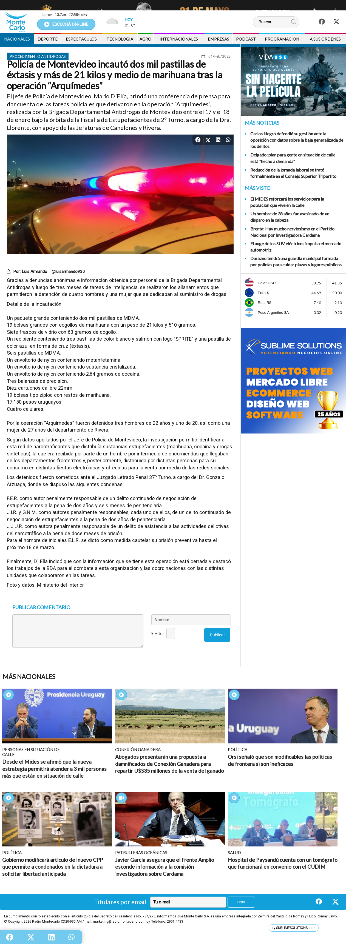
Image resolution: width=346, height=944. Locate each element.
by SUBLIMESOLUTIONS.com (294, 928)
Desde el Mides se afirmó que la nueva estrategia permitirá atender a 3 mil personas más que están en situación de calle (54, 768)
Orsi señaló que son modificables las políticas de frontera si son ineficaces (280, 760)
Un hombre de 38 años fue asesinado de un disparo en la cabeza (289, 217)
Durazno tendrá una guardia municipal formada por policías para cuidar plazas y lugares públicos (296, 261)
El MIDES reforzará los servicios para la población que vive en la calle (287, 202)
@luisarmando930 (68, 271)
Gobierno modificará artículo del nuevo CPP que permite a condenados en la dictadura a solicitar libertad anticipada (52, 867)
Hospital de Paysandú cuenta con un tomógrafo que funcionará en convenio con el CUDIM (283, 863)
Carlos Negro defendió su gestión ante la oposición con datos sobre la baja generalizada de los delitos (296, 140)
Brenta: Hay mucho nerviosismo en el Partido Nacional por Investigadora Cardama (292, 232)
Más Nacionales (29, 676)
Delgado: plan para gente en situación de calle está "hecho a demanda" (292, 158)
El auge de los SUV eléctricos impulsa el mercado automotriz (295, 246)
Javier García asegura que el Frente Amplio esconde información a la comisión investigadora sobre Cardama (164, 867)
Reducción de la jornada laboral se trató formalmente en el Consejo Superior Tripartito (293, 173)
